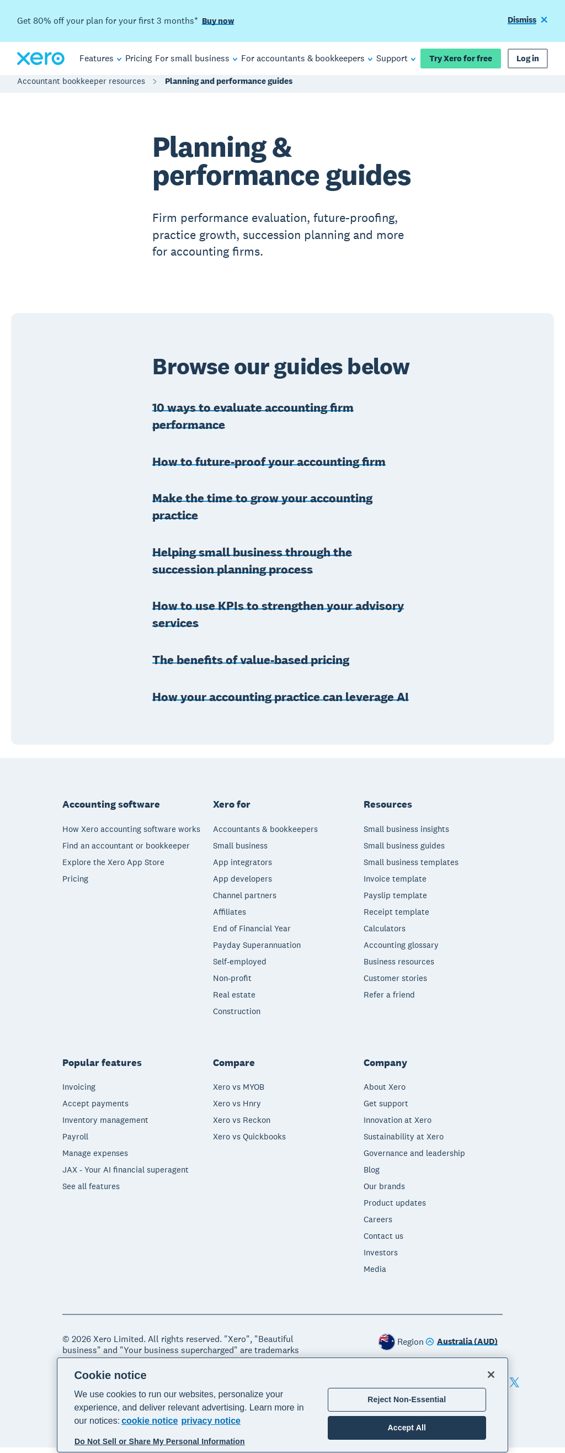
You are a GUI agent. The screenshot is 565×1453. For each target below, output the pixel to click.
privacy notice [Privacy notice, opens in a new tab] (211, 1420)
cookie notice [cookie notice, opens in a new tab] (149, 1420)
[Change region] (461, 1347)
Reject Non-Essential (406, 1399)
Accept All (407, 1427)
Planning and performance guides (228, 86)
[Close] (491, 1374)
